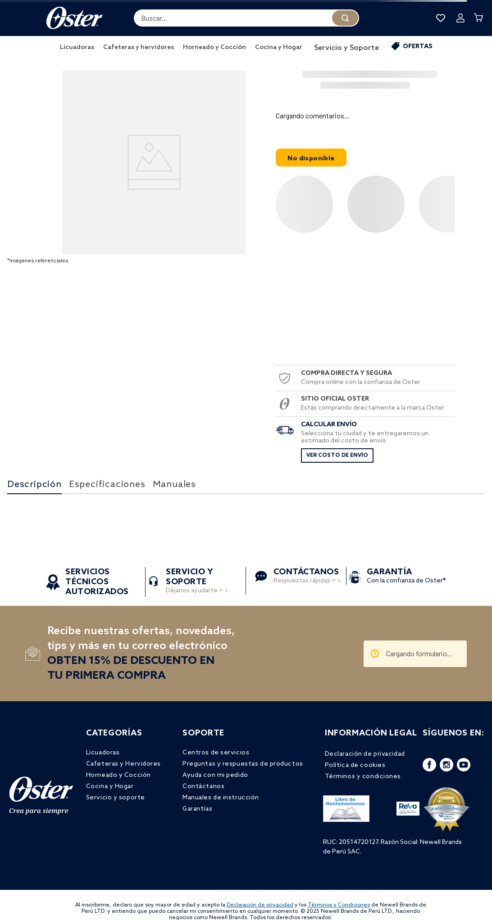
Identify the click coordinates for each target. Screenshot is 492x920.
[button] (365, 116)
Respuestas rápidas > (306, 577)
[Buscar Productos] (345, 18)
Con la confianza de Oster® (406, 577)
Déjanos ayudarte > (194, 582)
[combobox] (246, 18)
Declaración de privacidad (260, 905)
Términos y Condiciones (339, 905)
